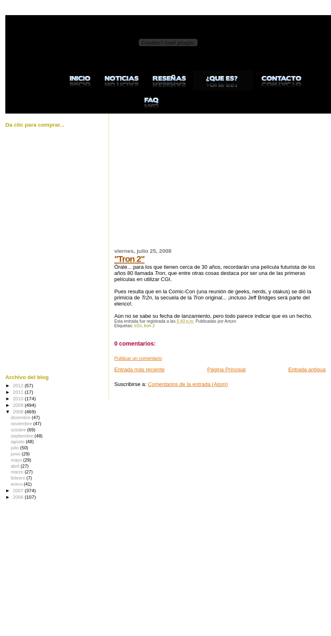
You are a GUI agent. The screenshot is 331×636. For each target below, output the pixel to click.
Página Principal (226, 369)
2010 (18, 398)
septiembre (22, 435)
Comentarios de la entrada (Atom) (188, 384)
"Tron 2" (129, 258)
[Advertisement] (216, 185)
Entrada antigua (307, 369)
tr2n (138, 326)
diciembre (21, 417)
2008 (18, 411)
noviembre (22, 423)
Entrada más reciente (139, 369)
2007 (18, 490)
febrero (18, 477)
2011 (18, 392)
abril (15, 466)
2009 (18, 405)
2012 (18, 385)
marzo (17, 471)
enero (17, 484)
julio (15, 447)
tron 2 (149, 326)
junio (16, 453)
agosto (18, 441)
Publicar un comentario (138, 358)
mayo (17, 459)
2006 (18, 497)
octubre (19, 429)
